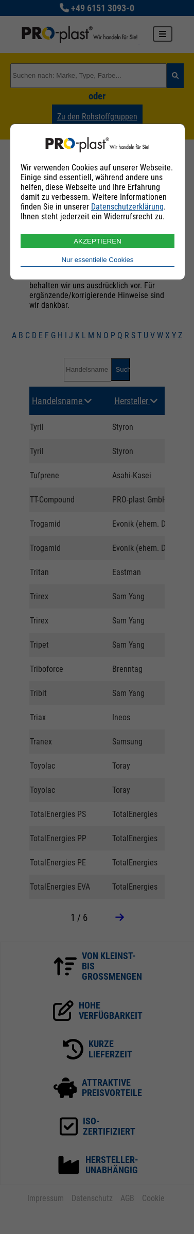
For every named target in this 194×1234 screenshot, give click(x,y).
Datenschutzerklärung (127, 207)
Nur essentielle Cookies (97, 260)
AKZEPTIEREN (97, 241)
